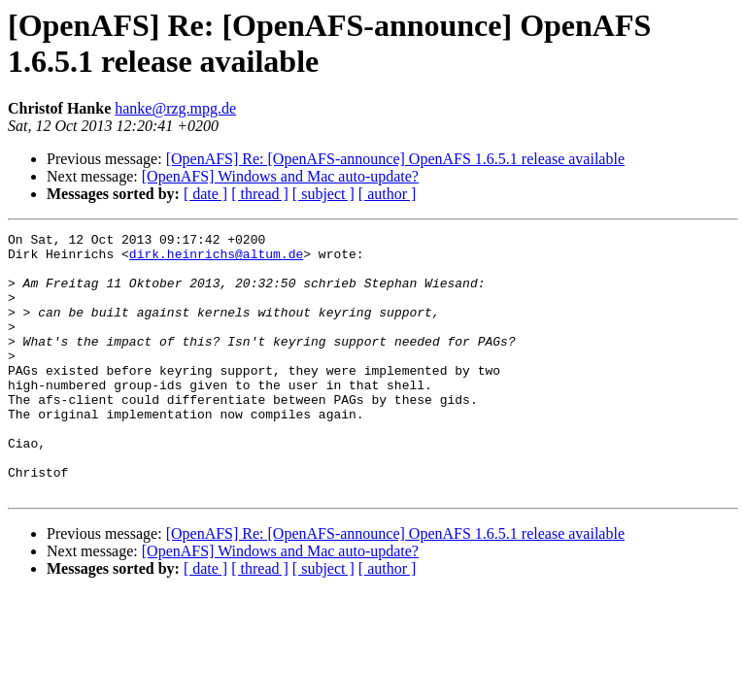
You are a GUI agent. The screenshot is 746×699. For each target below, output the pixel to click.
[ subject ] (323, 193)
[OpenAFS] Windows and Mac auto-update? (280, 176)
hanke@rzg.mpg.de (175, 108)
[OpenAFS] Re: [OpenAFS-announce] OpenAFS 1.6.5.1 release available (395, 158)
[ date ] (205, 193)
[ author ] (387, 193)
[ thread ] (259, 193)
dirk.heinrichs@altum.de (216, 259)
